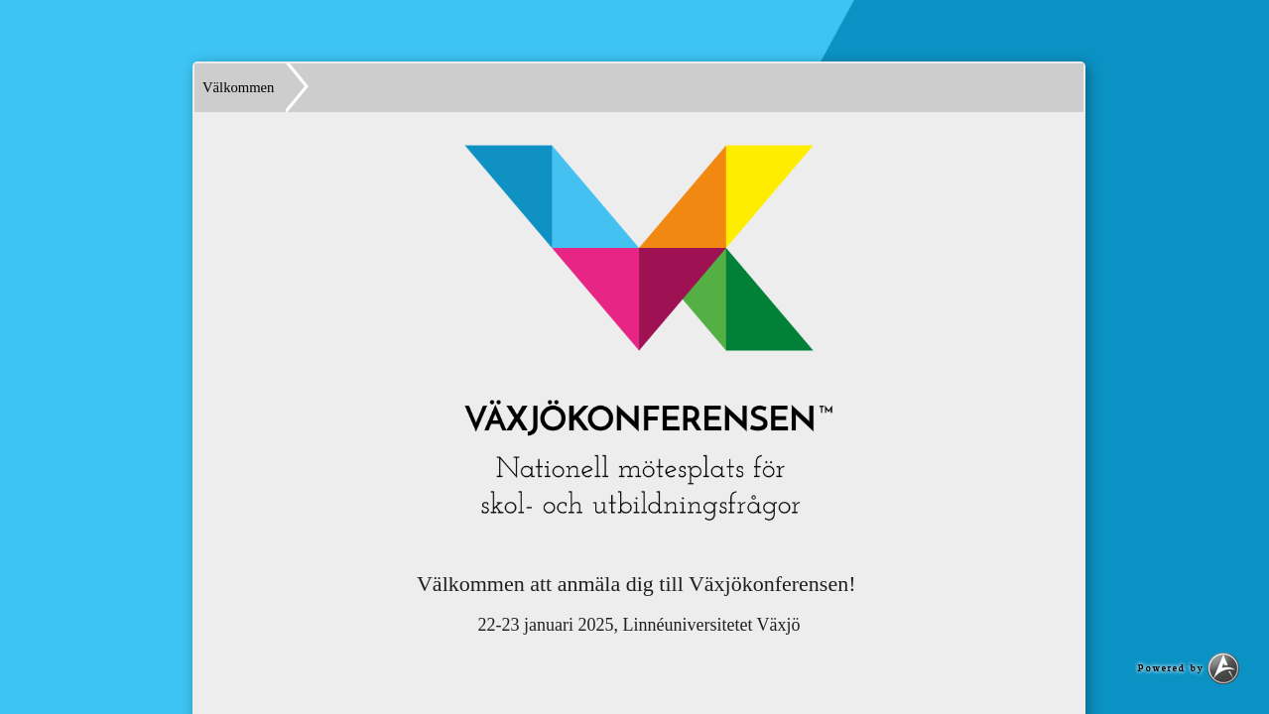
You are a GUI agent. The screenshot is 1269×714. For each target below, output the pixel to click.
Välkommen (238, 87)
